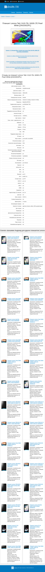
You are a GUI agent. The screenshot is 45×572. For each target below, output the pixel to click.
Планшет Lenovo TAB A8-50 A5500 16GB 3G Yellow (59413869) (36, 486)
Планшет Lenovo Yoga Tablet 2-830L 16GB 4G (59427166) (14, 547)
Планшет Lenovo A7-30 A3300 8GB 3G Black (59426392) (12, 527)
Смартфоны (19, 12)
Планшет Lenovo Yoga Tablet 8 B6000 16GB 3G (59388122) (14, 362)
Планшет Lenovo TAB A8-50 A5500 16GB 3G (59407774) (13, 402)
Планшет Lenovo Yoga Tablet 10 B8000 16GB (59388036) (36, 299)
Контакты (7, 1)
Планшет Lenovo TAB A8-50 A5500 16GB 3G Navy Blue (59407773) (13, 506)
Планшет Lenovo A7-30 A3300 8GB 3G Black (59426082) (35, 527)
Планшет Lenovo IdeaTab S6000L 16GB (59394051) (13, 382)
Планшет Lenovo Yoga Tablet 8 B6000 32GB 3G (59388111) (14, 444)
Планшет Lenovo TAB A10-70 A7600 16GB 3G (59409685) (37, 464)
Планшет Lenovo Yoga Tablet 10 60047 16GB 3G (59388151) (36, 321)
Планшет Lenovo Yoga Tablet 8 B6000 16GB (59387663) (14, 278)
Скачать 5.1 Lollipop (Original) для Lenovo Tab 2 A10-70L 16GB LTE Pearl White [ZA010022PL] (22, 56)
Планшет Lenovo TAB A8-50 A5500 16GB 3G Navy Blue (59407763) (13, 486)
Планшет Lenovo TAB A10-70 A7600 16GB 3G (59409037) (37, 423)
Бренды (31, 12)
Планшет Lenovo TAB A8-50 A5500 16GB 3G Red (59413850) (36, 444)
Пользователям (14, 1)
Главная (13, 12)
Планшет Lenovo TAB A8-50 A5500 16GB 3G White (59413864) (13, 465)
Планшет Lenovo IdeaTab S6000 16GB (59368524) (36, 237)
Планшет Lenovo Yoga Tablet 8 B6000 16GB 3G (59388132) (36, 279)
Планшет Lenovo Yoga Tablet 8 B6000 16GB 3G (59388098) (36, 362)
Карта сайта (22, 1)
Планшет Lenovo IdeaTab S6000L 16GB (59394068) (13, 320)
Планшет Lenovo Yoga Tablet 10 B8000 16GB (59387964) (14, 299)
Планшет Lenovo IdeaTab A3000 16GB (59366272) (13, 237)
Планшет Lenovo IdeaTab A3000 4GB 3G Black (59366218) (36, 382)
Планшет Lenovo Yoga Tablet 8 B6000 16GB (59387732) (36, 340)
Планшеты (25, 12)
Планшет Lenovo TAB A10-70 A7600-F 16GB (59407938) (14, 423)
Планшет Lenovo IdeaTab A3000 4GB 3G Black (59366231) (13, 259)
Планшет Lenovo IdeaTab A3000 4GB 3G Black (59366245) (36, 506)
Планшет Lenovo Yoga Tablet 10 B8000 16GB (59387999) (14, 340)
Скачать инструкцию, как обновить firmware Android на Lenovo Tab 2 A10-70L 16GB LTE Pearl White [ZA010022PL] (22, 68)
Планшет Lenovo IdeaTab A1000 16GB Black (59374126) (36, 259)
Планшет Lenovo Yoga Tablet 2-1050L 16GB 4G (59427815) (36, 547)
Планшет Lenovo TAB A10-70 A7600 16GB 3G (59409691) (37, 402)
